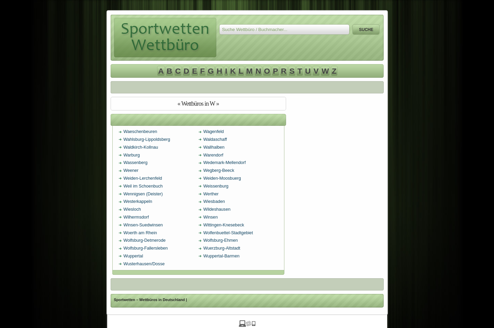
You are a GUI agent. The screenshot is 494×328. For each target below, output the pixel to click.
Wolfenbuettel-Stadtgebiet (228, 232)
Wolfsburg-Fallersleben (146, 248)
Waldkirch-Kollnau (141, 147)
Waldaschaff (215, 139)
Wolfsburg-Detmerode (145, 240)
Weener (131, 170)
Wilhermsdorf (136, 217)
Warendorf (213, 155)
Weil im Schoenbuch (143, 186)
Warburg (132, 155)
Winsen (210, 217)
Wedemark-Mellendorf (224, 162)
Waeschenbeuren (140, 131)
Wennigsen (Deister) (143, 194)
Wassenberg (136, 162)
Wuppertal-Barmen (221, 256)
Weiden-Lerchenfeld (143, 178)
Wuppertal (133, 256)
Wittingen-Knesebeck (223, 225)
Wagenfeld (213, 131)
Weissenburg (216, 186)
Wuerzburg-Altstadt (221, 248)
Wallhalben (214, 147)
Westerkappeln (138, 201)
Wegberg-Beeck (219, 170)
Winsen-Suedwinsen (143, 225)
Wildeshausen (217, 209)
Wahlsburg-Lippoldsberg (147, 139)
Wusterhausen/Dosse (144, 264)
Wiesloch (132, 209)
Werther (211, 194)
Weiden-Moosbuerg (222, 178)
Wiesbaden (214, 201)
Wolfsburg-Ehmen (220, 240)
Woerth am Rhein (140, 232)
